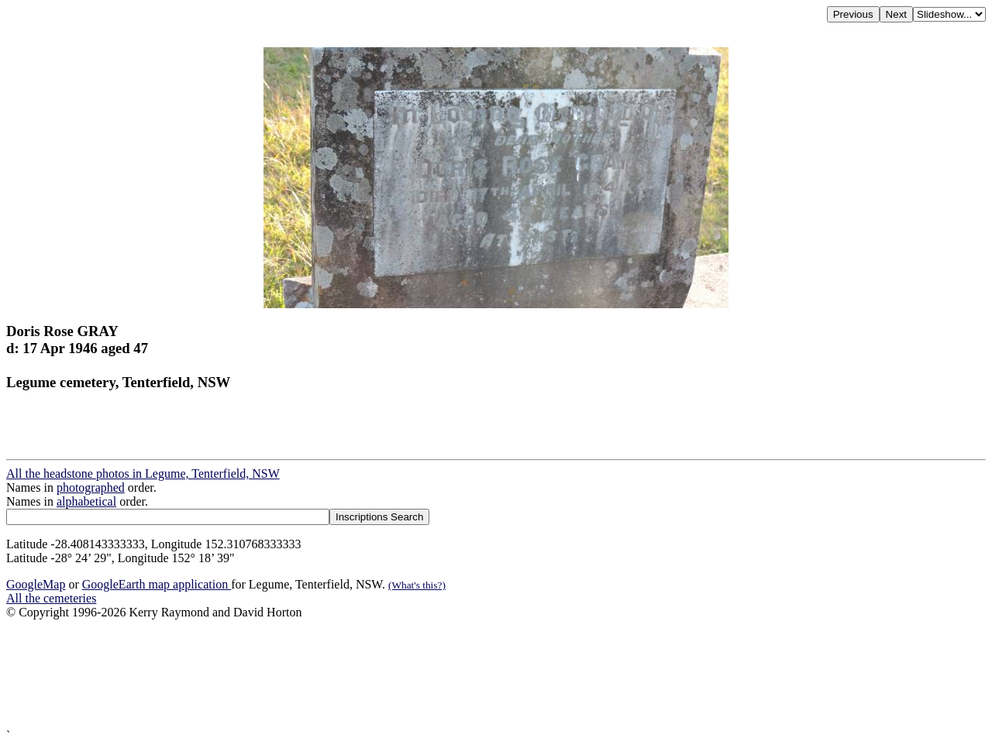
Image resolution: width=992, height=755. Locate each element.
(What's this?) (417, 585)
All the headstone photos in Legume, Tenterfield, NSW (143, 473)
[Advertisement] (471, 674)
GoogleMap (35, 584)
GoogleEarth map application (156, 584)
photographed (91, 487)
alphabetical (86, 501)
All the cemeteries (51, 598)
